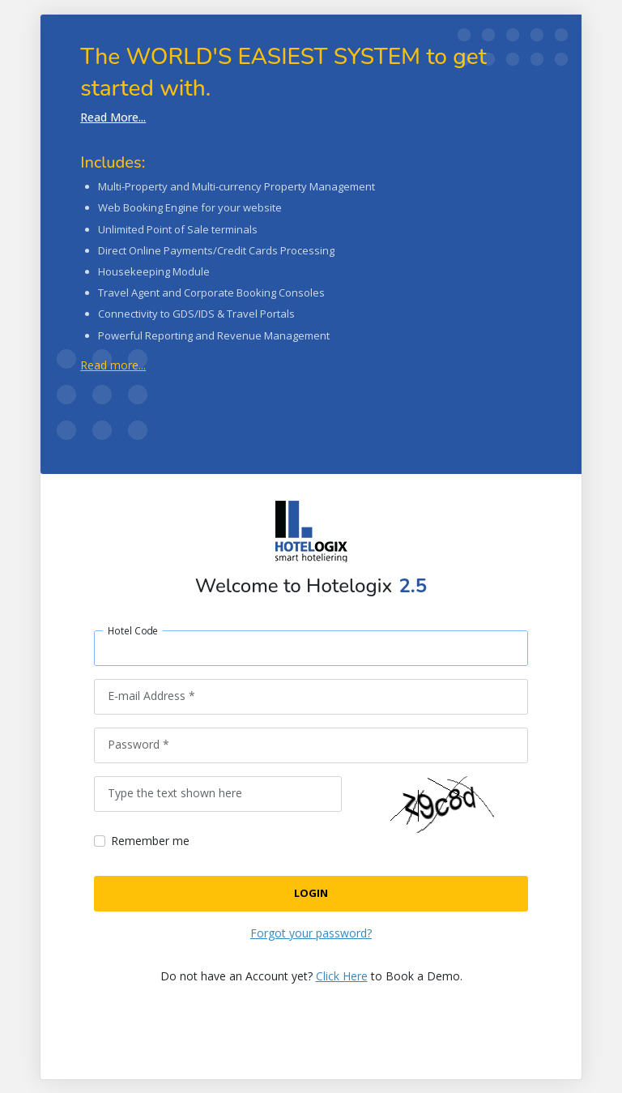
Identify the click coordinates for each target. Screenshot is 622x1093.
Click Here (342, 976)
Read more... (113, 365)
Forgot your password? (311, 933)
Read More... (113, 117)
